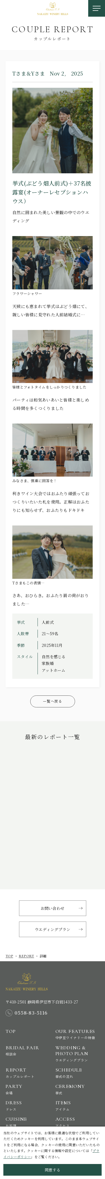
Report (28, 1073)
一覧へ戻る (52, 701)
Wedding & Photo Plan (77, 1053)
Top (9, 956)
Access (77, 1122)
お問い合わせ (53, 908)
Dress (28, 1106)
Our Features (77, 1034)
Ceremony (77, 1089)
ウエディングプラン (53, 929)
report (26, 956)
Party (28, 1089)
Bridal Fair (28, 1051)
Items (77, 1106)
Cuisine (28, 1122)
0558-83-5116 (31, 1013)
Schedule (77, 1073)
